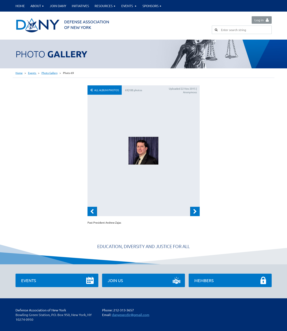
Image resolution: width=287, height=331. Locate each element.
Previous (92, 211)
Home (19, 73)
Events (32, 73)
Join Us (115, 280)
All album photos (106, 90)
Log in (259, 20)
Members (204, 280)
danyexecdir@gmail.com (130, 315)
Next (195, 211)
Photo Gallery (50, 73)
